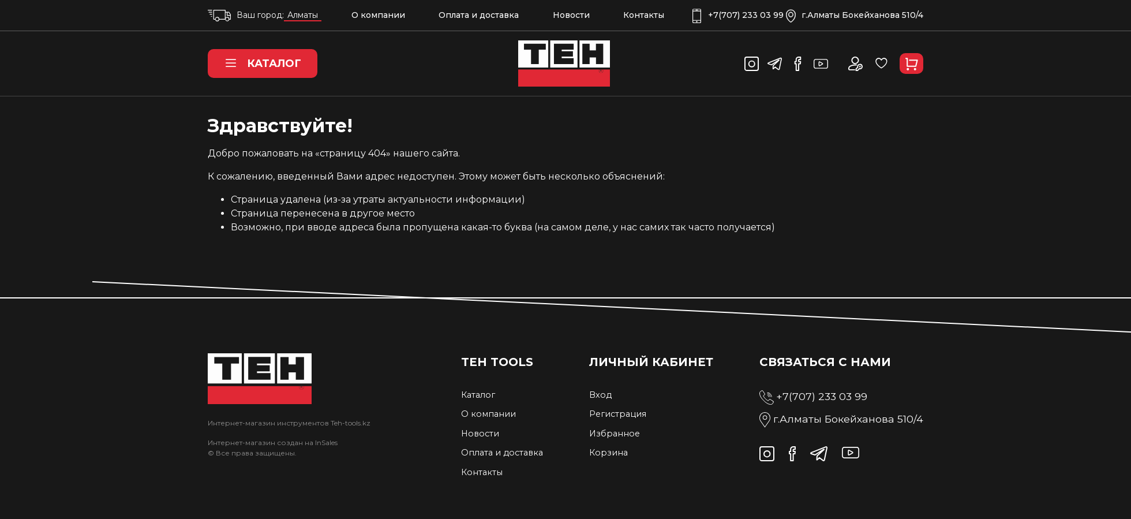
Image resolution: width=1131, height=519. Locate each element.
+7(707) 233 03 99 (738, 15)
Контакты (643, 15)
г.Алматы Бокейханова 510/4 (854, 15)
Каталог (262, 63)
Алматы (302, 15)
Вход (600, 395)
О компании (378, 15)
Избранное (614, 433)
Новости (571, 15)
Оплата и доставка (479, 15)
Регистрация (617, 414)
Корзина (608, 452)
